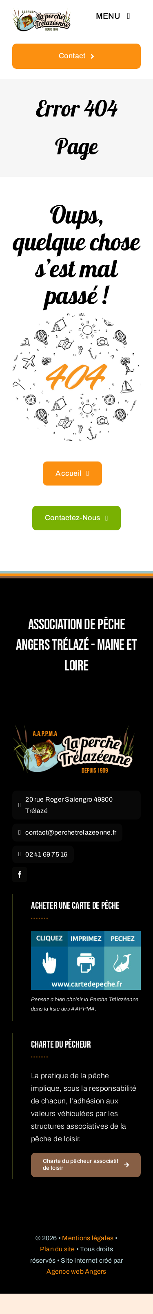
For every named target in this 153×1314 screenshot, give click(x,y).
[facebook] (19, 874)
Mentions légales (87, 1238)
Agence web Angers (76, 1271)
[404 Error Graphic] (76, 316)
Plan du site (57, 1249)
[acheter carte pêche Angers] (86, 934)
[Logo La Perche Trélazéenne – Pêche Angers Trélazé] (41, 12)
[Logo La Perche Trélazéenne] (73, 729)
